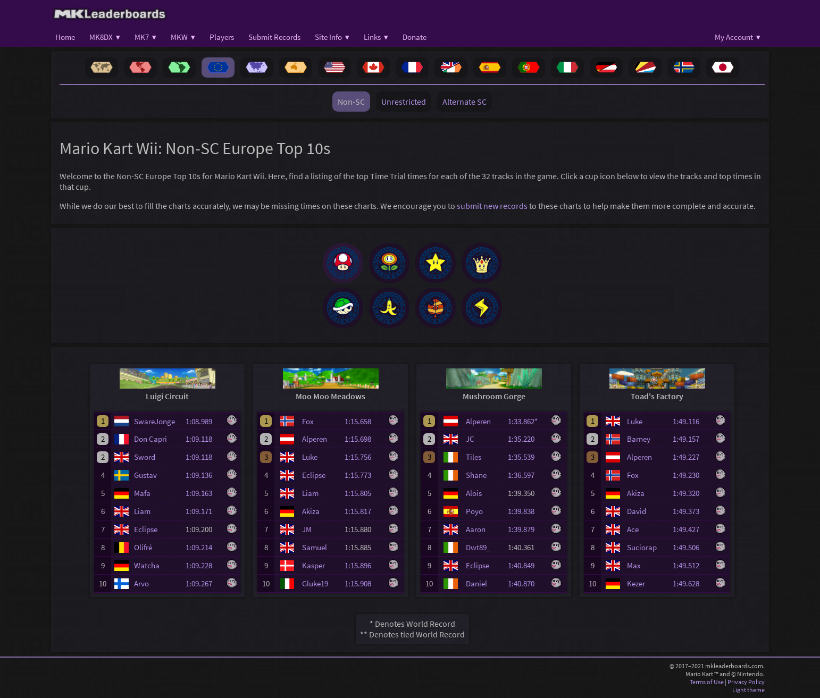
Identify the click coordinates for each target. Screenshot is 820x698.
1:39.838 (526, 511)
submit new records (492, 205)
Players (222, 37)
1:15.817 (363, 511)
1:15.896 (363, 565)
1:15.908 (363, 583)
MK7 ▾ (145, 37)
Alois (474, 493)
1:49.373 (691, 511)
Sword (144, 457)
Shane (476, 475)
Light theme (748, 690)
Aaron (476, 529)
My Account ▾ (737, 37)
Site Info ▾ (332, 37)
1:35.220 (526, 439)
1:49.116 (691, 421)
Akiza (311, 511)
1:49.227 (691, 457)
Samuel (314, 547)
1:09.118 (204, 439)
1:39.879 (526, 529)
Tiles (473, 457)
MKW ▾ (183, 37)
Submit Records (274, 37)
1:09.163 (204, 493)
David (636, 511)
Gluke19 (315, 583)
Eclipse (145, 529)
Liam (142, 511)
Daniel (476, 583)
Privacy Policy (746, 682)
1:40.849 (526, 565)
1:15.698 (363, 439)
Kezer (636, 583)
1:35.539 (526, 457)
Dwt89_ (478, 547)
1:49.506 (691, 547)
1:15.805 (363, 493)
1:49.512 (691, 565)
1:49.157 (691, 439)
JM (307, 529)
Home (65, 37)
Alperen (314, 439)
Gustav (145, 475)
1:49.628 (691, 583)
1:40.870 (526, 583)
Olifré (143, 547)
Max (634, 565)
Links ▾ (376, 37)
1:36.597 (526, 475)
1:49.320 (691, 493)
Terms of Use (707, 682)
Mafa (142, 493)
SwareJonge (154, 421)
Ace (633, 529)
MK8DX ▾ (104, 37)
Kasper (313, 565)
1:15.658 (363, 421)
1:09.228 (204, 565)
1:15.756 (363, 457)
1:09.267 (204, 583)
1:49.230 (691, 475)
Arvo (141, 583)
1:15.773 (363, 475)
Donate (414, 37)
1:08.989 (204, 421)
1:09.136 (204, 475)
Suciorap (642, 547)
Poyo (474, 511)
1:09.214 (204, 547)
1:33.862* (526, 421)
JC (470, 439)
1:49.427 (691, 529)
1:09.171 (204, 511)
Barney (638, 439)
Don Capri (150, 439)
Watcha (147, 565)
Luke (309, 457)
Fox (308, 421)
